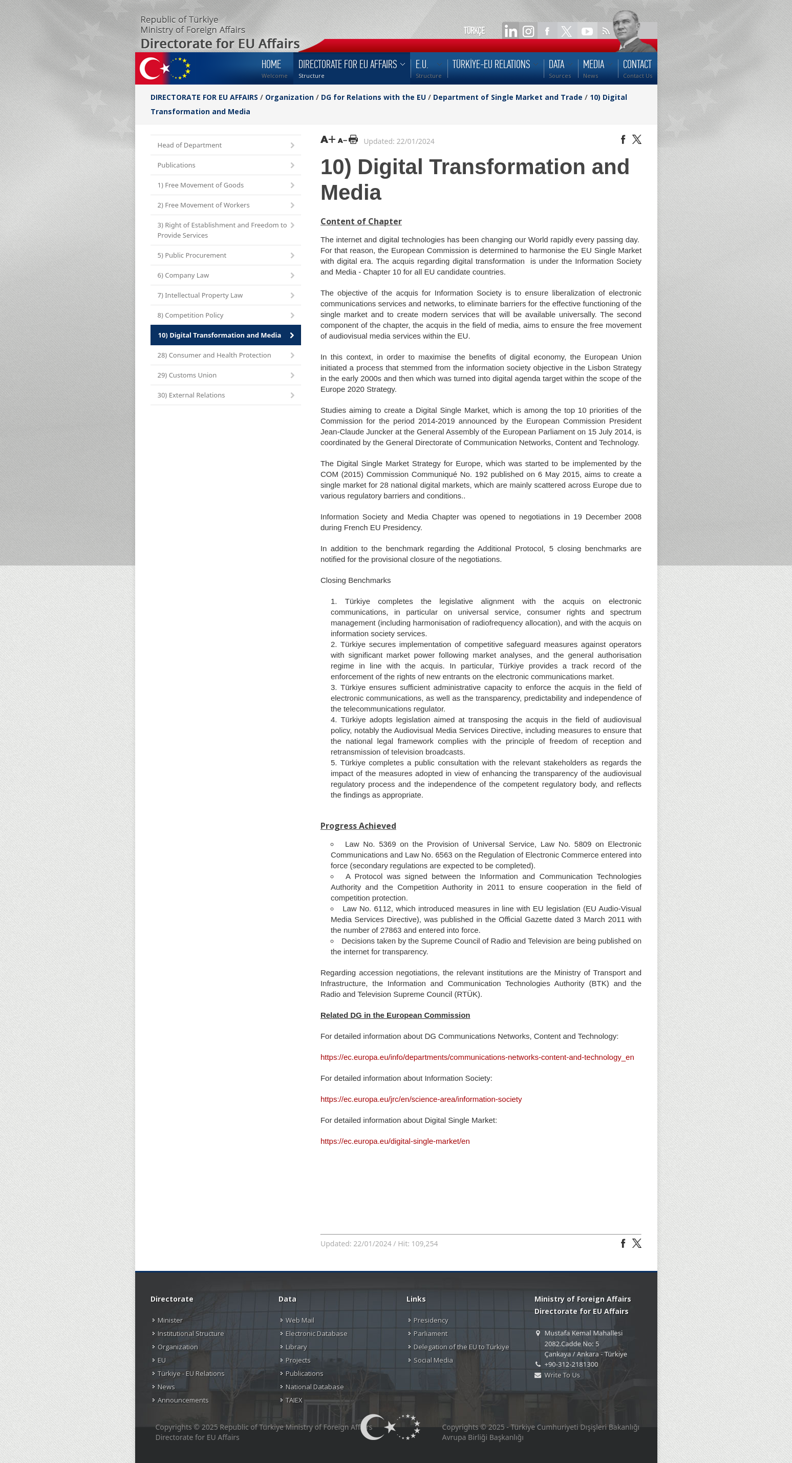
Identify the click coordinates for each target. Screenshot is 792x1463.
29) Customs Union (227, 375)
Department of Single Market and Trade (508, 97)
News (166, 1386)
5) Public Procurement (227, 255)
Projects (298, 1360)
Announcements (183, 1400)
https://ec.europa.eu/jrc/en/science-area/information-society (421, 1099)
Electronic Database (317, 1333)
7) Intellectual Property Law (227, 295)
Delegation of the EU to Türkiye (461, 1346)
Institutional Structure (191, 1333)
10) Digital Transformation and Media (227, 335)
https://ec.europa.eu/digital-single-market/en (395, 1141)
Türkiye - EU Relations (191, 1373)
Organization (289, 97)
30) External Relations (227, 395)
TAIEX (294, 1400)
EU (162, 1360)
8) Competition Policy (227, 315)
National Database (315, 1386)
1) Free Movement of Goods (227, 185)
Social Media (433, 1360)
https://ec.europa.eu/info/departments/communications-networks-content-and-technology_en (477, 1057)
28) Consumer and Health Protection (227, 355)
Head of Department (227, 145)
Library (296, 1346)
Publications (227, 165)
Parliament (430, 1333)
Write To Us (562, 1375)
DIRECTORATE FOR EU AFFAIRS (205, 97)
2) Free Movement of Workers (227, 205)
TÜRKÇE (474, 31)
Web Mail (300, 1320)
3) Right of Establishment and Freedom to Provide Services (227, 230)
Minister (170, 1320)
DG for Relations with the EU (373, 97)
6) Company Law (227, 275)
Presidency (431, 1320)
